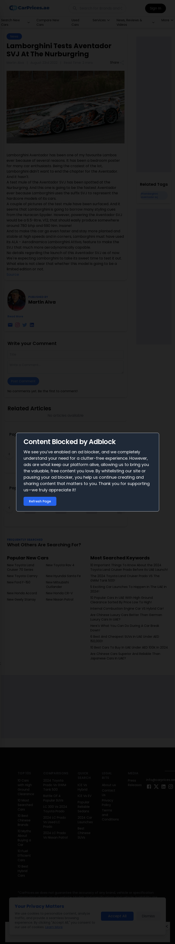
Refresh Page (40, 501)
